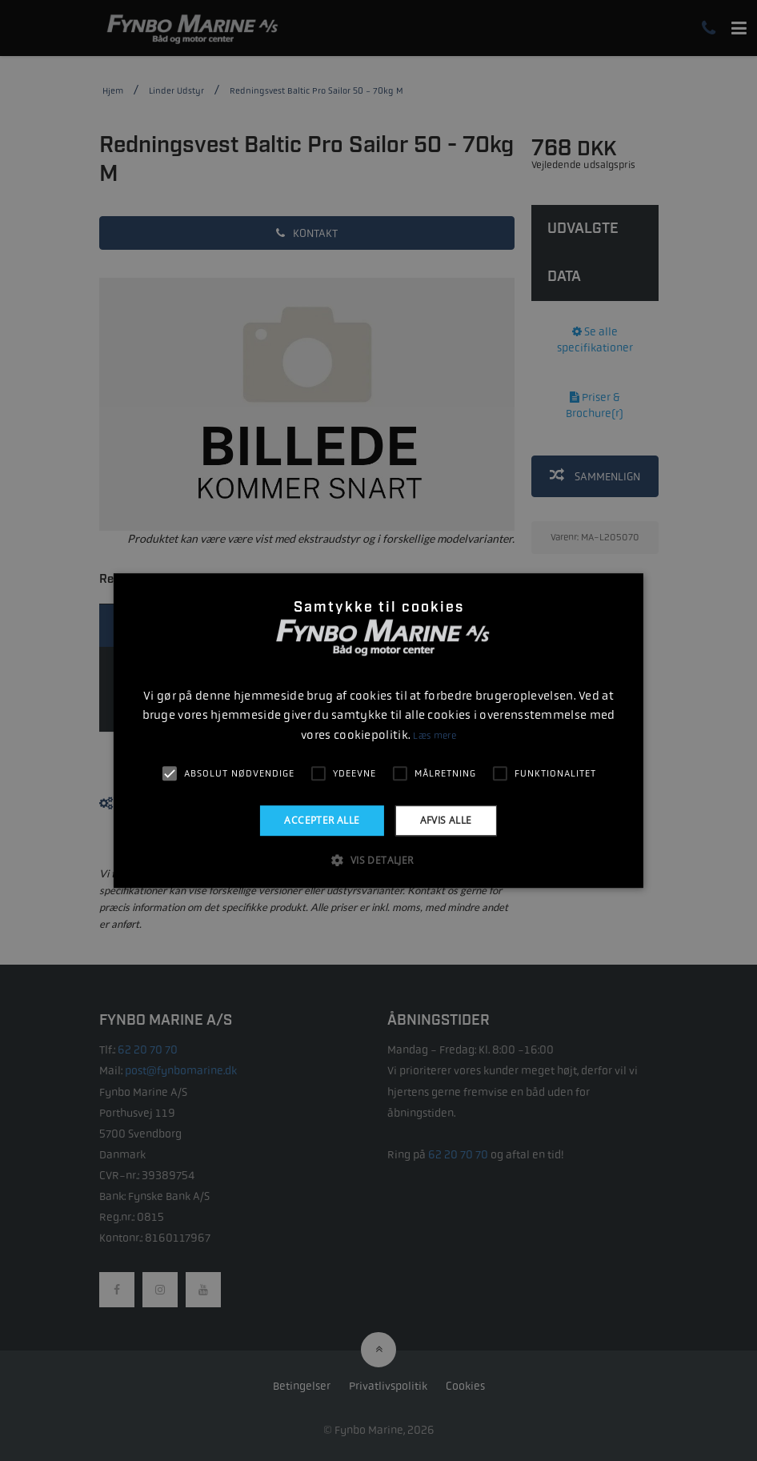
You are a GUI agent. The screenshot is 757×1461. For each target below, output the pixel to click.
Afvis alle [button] (446, 820)
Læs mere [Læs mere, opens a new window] (434, 735)
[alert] (378, 730)
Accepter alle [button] (321, 820)
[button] (378, 860)
